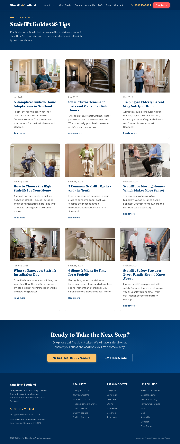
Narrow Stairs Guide (150, 403)
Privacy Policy (151, 438)
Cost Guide (65, 5)
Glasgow (111, 390)
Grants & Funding (149, 399)
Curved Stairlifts (81, 394)
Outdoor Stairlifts (81, 399)
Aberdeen (112, 399)
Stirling (110, 403)
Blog (108, 5)
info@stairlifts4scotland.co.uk (25, 414)
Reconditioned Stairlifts (85, 403)
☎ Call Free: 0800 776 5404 (72, 361)
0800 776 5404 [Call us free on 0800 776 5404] (141, 5)
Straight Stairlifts (81, 390)
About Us (90, 5)
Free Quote (161, 5)
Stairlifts (50, 5)
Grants (78, 5)
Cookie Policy (164, 438)
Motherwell (112, 408)
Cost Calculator (148, 394)
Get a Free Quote (115, 361)
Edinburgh (112, 394)
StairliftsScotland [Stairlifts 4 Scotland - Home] (23, 5)
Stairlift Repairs (80, 412)
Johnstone (112, 417)
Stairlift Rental (80, 408)
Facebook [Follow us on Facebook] (139, 438)
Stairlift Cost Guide (150, 390)
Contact (118, 5)
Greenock (112, 412)
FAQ (100, 5)
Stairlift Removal (81, 417)
